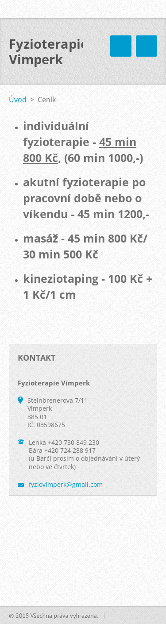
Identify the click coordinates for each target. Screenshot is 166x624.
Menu (146, 46)
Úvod (18, 99)
